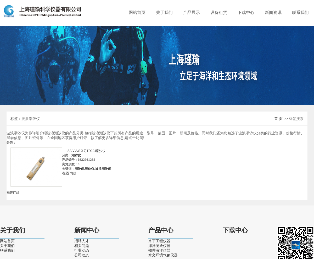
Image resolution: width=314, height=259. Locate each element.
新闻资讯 (273, 12)
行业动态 (81, 250)
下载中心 (246, 12)
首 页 (278, 119)
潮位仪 (89, 169)
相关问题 (81, 246)
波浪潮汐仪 (103, 169)
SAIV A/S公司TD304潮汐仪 (86, 151)
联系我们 (300, 12)
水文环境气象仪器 (163, 255)
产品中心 (160, 230)
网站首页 (137, 12)
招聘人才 (81, 241)
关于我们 (164, 12)
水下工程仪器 (159, 241)
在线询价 (69, 173)
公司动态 (81, 255)
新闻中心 (86, 230)
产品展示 (191, 12)
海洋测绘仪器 (159, 246)
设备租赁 (218, 12)
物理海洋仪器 (159, 250)
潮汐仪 (76, 155)
